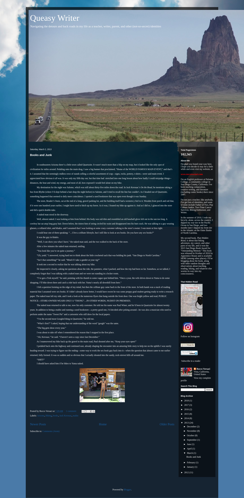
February (191, 462)
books (55, 415)
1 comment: (71, 411)
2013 (186, 422)
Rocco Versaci (203, 369)
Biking (49, 415)
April (189, 448)
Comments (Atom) (50, 431)
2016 (186, 409)
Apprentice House (189, 256)
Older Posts (167, 424)
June (189, 444)
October (191, 435)
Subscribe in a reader (190, 361)
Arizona (40, 415)
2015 (186, 414)
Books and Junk (41, 155)
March (190, 453)
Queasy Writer (54, 18)
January (191, 467)
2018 (186, 400)
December (192, 426)
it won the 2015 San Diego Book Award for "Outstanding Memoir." (195, 248)
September (192, 440)
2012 (186, 472)
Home (103, 424)
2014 (186, 418)
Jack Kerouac (65, 415)
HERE (184, 258)
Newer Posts (38, 424)
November (192, 431)
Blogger (127, 489)
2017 (186, 405)
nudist (75, 415)
